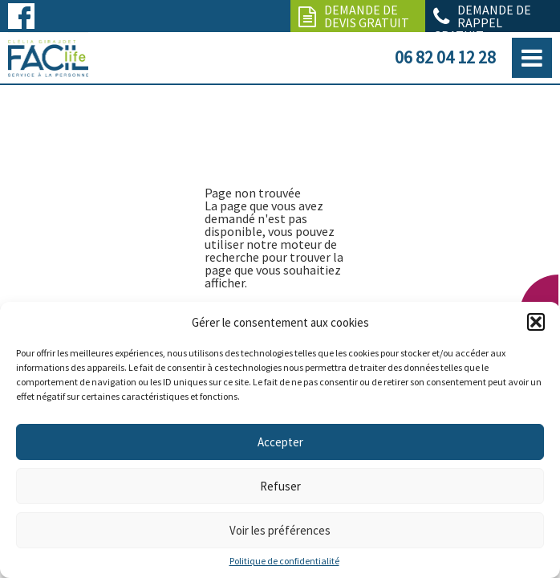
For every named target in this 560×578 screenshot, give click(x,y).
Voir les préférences (280, 530)
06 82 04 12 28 (445, 57)
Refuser (280, 486)
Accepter (280, 442)
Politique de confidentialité (284, 561)
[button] (536, 322)
